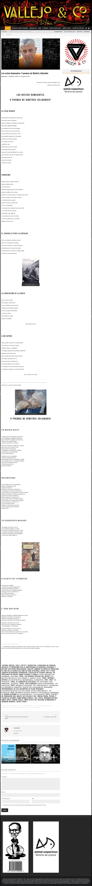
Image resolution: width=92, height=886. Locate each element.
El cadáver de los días (17, 705)
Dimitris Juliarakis (6, 705)
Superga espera (5, 707)
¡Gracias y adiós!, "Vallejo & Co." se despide (20, 31)
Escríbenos (87, 31)
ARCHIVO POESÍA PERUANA (20, 28)
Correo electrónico (5, 800)
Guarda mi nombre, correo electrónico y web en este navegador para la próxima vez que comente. (24, 807)
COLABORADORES (58, 31)
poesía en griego (41, 705)
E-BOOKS (45, 28)
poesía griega (49, 705)
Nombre (3, 794)
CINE (39, 28)
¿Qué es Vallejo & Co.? (69, 31)
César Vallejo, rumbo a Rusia (44, 716)
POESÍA (8, 28)
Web (33, 800)
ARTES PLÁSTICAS (55, 28)
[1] (19, 364)
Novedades (12, 76)
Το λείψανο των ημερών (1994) (33, 707)
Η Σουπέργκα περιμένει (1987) (18, 707)
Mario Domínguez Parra (29, 705)
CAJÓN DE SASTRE (78, 28)
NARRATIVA (33, 28)
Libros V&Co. (66, 28)
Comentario (4, 777)
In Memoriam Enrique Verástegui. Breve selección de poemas (17, 716)
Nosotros (79, 31)
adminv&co (4, 76)
